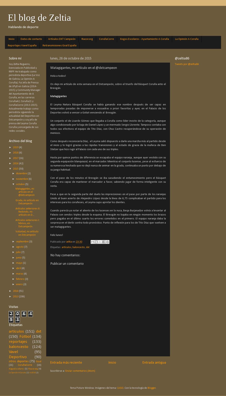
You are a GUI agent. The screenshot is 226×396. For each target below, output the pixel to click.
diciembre (22, 173)
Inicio (12, 39)
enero (19, 284)
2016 (16, 163)
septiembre (22, 241)
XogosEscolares (16, 369)
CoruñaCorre (106, 39)
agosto (20, 247)
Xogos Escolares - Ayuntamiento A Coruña (144, 39)
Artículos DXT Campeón (61, 39)
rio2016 (32, 373)
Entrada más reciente (66, 363)
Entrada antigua (154, 363)
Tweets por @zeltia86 (187, 64)
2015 (16, 169)
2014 (16, 291)
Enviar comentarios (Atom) (80, 371)
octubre (20, 184)
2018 (16, 152)
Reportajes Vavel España (22, 45)
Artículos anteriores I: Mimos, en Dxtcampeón (28, 223)
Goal (38, 361)
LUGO (120, 388)
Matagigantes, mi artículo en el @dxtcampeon (25, 192)
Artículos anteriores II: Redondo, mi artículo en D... (28, 211)
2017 (16, 158)
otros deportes (19, 361)
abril (19, 268)
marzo (20, 274)
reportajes (18, 342)
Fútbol (25, 337)
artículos (66, 247)
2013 (16, 296)
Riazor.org (87, 39)
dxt (87, 247)
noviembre (22, 179)
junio (19, 257)
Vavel (13, 352)
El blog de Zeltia (39, 17)
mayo (19, 263)
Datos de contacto (31, 39)
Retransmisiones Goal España (59, 45)
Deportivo (18, 357)
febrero (20, 279)
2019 (16, 147)
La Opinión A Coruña (186, 39)
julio (18, 252)
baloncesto (79, 247)
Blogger (152, 388)
